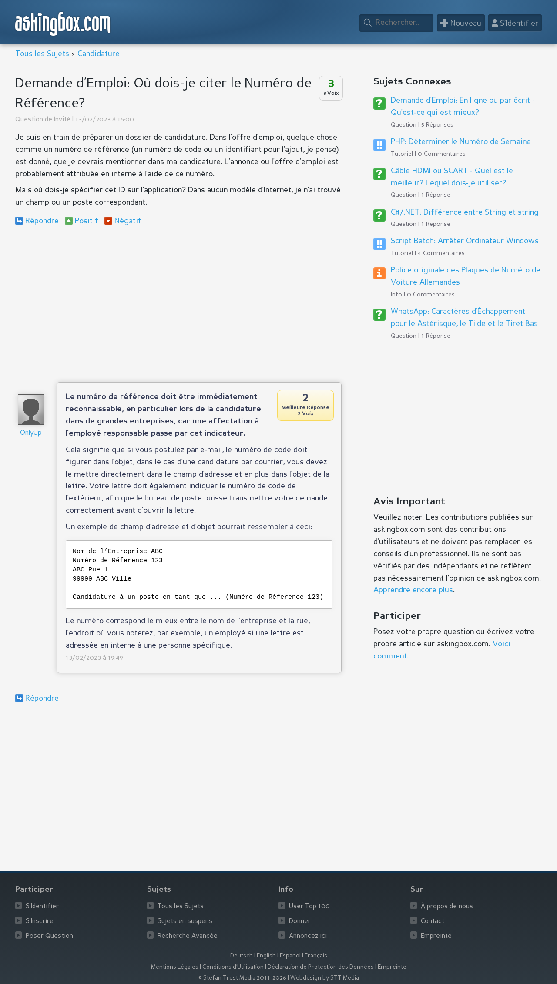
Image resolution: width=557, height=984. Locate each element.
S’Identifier (42, 906)
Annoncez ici (308, 936)
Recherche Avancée (188, 936)
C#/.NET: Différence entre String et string (465, 212)
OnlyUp (31, 433)
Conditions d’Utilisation (233, 967)
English (266, 956)
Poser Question (49, 936)
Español (290, 956)
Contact (432, 921)
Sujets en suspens (185, 921)
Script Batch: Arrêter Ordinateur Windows (465, 241)
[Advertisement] (178, 304)
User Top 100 (309, 906)
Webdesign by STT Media (324, 978)
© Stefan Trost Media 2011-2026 (242, 978)
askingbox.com (63, 24)
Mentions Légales (174, 967)
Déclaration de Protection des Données (321, 967)
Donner (300, 921)
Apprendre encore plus (413, 590)
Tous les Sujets (42, 54)
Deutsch (241, 956)
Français (316, 956)
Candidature (98, 54)
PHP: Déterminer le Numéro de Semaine (461, 142)
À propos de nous (447, 906)
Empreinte (436, 936)
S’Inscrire (40, 921)
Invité (62, 120)
